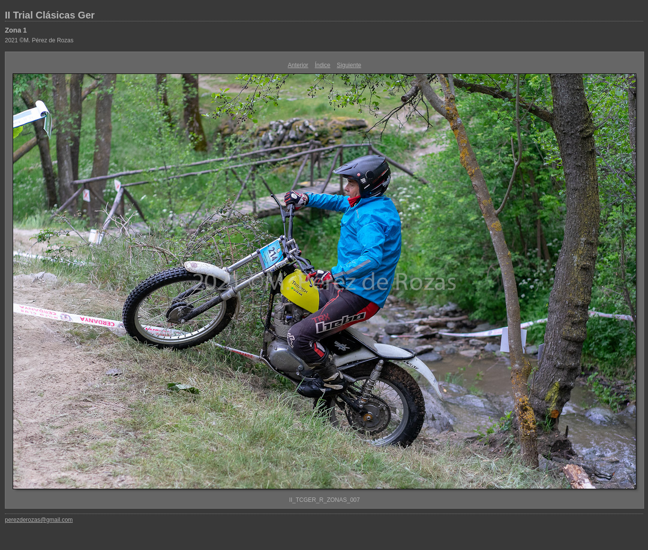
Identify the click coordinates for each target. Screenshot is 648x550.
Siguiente (349, 65)
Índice (322, 65)
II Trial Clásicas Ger (50, 15)
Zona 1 (16, 30)
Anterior (298, 65)
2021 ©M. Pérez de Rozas (39, 40)
